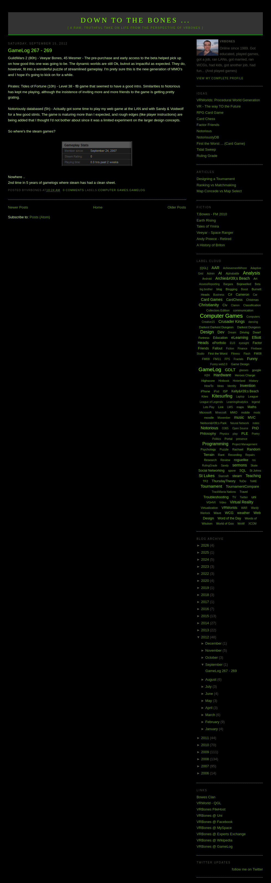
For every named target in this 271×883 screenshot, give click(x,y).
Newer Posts (18, 207)
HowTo (208, 385)
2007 (205, 766)
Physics (224, 433)
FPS (227, 359)
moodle (209, 417)
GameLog (137, 190)
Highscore (208, 380)
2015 (205, 616)
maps (240, 407)
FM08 (257, 353)
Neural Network (239, 423)
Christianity (209, 304)
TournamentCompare (242, 486)
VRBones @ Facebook (214, 822)
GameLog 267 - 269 (30, 50)
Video (222, 502)
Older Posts (177, 207)
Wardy (255, 507)
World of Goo (225, 523)
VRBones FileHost (211, 809)
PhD (255, 428)
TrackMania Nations (224, 491)
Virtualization (209, 507)
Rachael (237, 449)
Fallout (217, 348)
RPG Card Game (210, 113)
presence (241, 438)
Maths (252, 407)
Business (218, 294)
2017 (205, 602)
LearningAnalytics (237, 401)
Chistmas (252, 299)
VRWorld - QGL (209, 803)
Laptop (240, 396)
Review (225, 460)
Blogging (231, 289)
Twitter (244, 497)
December (214, 643)
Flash (247, 353)
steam (237, 476)
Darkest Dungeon (248, 327)
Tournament (211, 486)
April (209, 708)
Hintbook (224, 380)
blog (219, 289)
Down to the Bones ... (136, 20)
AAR (215, 268)
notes (256, 423)
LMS (230, 407)
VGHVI (211, 502)
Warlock (205, 513)
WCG (229, 513)
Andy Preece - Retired (214, 239)
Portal (228, 438)
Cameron (242, 295)
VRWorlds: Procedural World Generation (228, 100)
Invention (247, 385)
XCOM (252, 523)
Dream (232, 332)
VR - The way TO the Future (219, 106)
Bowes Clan (206, 797)
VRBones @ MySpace (214, 828)
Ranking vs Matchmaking (216, 185)
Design (207, 332)
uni (253, 497)
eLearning (239, 337)
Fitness (235, 353)
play (235, 433)
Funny (252, 359)
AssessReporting (209, 284)
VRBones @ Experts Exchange (221, 834)
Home (98, 207)
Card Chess (206, 119)
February (212, 722)
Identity (232, 385)
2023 (205, 567)
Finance (242, 348)
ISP (225, 391)
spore (232, 470)
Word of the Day (229, 518)
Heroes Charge (245, 375)
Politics (216, 438)
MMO (233, 412)
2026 (205, 545)
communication (243, 310)
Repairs (249, 454)
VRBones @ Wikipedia (214, 840)
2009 (205, 752)
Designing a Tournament (216, 179)
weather (243, 513)
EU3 (232, 343)
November (214, 650)
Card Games (211, 299)
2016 (205, 609)
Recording (235, 454)
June (209, 694)
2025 (205, 552)
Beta (258, 284)
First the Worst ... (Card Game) (221, 143)
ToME (253, 481)
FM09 (206, 359)
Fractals (238, 359)
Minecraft (220, 412)
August (211, 679)
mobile (245, 412)
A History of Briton (211, 245)
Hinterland (239, 380)
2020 (205, 581)
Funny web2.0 (218, 364)
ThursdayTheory (223, 481)
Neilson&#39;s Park (213, 423)
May (209, 701)
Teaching (253, 476)
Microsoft (205, 412)
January (212, 729)
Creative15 (208, 321)
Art (255, 278)
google (256, 370)
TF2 (205, 481)
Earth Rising (206, 220)
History (253, 380)
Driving (244, 332)
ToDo (242, 481)
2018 (205, 595)
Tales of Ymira (208, 226)
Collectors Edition (218, 310)
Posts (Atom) (40, 217)
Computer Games (113, 190)
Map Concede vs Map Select (219, 191)
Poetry (256, 433)
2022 (205, 574)
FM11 (217, 359)
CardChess (234, 300)
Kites (204, 396)
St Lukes (207, 475)
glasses (243, 370)
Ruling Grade (207, 156)
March (210, 715)
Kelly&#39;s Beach (245, 391)
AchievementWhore (235, 268)
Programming (215, 444)
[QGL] (204, 268)
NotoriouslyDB (208, 137)
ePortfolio (219, 343)
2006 (205, 773)
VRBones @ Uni (209, 815)
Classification (252, 305)
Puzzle (224, 449)
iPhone (205, 391)
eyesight (244, 343)
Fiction (230, 348)
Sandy (225, 465)
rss (254, 460)
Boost (244, 289)
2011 (205, 738)
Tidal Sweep (206, 149)
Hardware (222, 375)
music (239, 417)
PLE (244, 433)
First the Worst (217, 353)
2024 (205, 559)
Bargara (228, 284)
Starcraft (223, 476)
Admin (211, 273)
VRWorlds (229, 508)
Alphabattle (232, 273)
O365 (225, 428)
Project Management (244, 444)
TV (234, 497)
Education (220, 338)
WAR (244, 507)
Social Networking (211, 470)
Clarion (235, 305)
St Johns (255, 470)
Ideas (220, 385)
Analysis (251, 273)
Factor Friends (208, 125)
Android (207, 278)
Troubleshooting (216, 497)
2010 (205, 745)
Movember (224, 417)
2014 (205, 623)
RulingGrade (209, 465)
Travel (244, 491)
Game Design (240, 364)
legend (256, 401)
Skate (254, 465)
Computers (253, 316)
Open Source (240, 428)
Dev (221, 332)
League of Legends (211, 401)
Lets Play (208, 407)
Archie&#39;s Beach (232, 278)
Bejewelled (244, 284)
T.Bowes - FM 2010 (212, 214)
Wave (217, 513)
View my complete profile (220, 78)
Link (220, 407)
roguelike (241, 460)
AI (220, 273)
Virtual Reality (241, 502)
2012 (205, 637)
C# (230, 295)
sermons (239, 465)
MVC (252, 417)
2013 (205, 630)
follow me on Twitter (247, 869)
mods (257, 412)
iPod (216, 391)
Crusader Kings (232, 321)
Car (255, 294)
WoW (241, 523)
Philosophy (208, 434)
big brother (206, 289)
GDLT (230, 369)
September (214, 665)
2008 (205, 759)
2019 (205, 588)
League (253, 396)
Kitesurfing (222, 396)
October (212, 657)
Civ (225, 305)
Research (210, 460)
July (209, 687)
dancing (253, 321)
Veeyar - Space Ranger (215, 233)
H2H (207, 375)
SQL (242, 470)
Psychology (208, 449)
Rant (221, 454)
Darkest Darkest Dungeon (216, 327)
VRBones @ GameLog (214, 846)
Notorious (204, 131)
